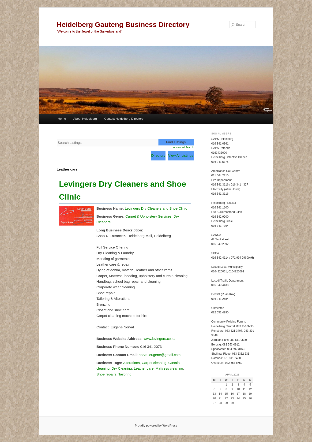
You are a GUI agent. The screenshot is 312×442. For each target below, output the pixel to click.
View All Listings (180, 155)
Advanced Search (183, 147)
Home (62, 118)
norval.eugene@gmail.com (160, 355)
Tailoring (125, 374)
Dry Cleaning (122, 368)
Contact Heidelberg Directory (123, 118)
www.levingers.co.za (159, 339)
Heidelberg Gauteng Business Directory (123, 24)
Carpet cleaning (154, 363)
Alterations (131, 363)
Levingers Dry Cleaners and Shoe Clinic (156, 208)
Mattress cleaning (169, 368)
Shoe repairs (107, 374)
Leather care (144, 368)
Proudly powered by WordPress (156, 425)
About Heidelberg (85, 118)
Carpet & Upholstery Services (148, 216)
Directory (158, 155)
